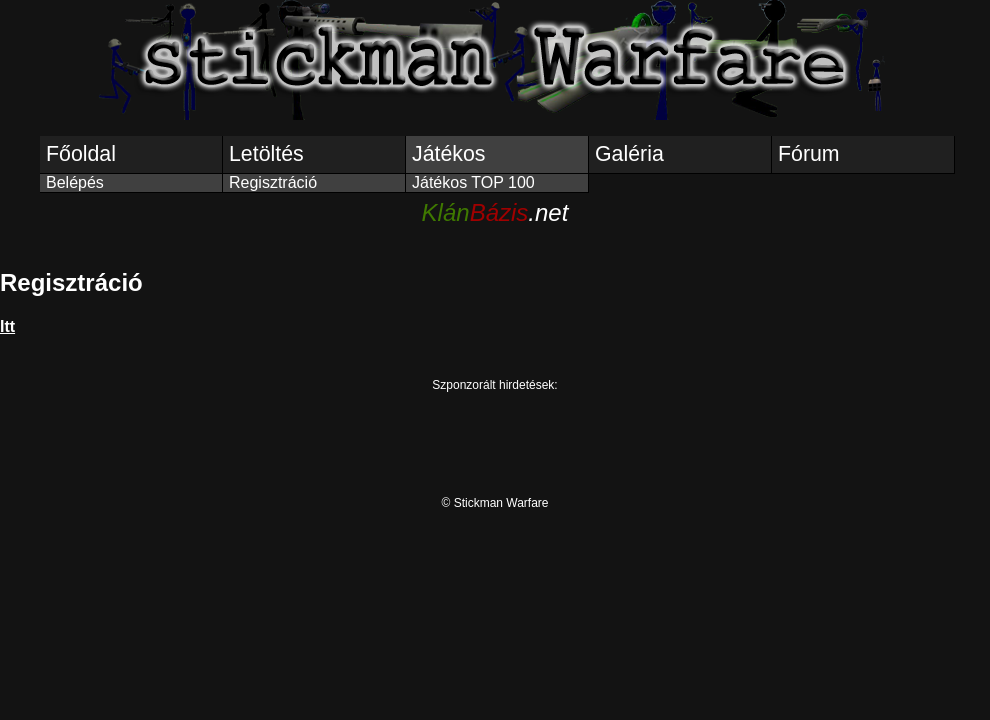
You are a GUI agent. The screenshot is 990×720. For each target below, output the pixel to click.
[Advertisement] (495, 437)
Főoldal (81, 154)
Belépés (75, 182)
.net (495, 212)
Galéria (629, 154)
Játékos (449, 154)
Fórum (809, 154)
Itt (7, 326)
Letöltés (266, 154)
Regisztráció (273, 182)
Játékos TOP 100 (473, 182)
